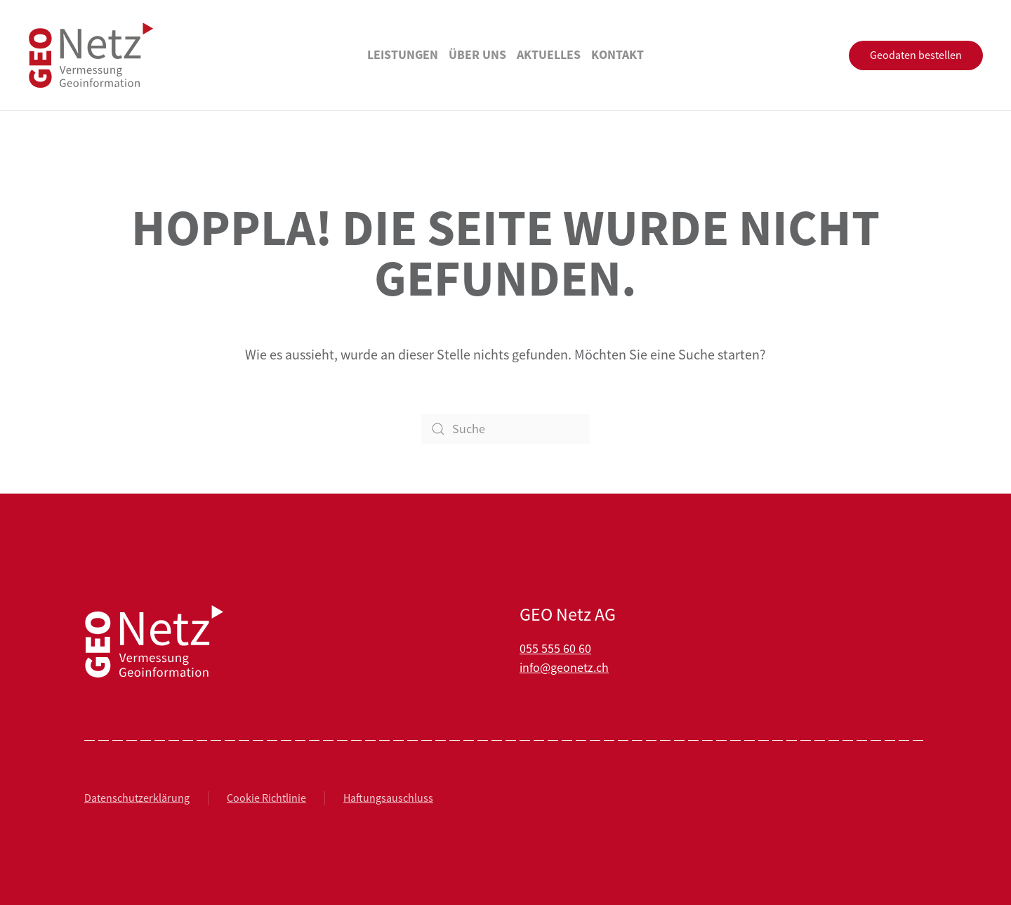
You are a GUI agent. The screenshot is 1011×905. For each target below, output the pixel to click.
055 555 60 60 (555, 648)
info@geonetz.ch (564, 667)
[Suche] (505, 429)
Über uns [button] (477, 54)
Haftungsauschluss (388, 798)
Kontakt (617, 54)
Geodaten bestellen (916, 55)
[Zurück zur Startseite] (91, 55)
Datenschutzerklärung (137, 798)
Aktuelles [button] (549, 54)
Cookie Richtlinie (266, 798)
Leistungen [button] (402, 54)
